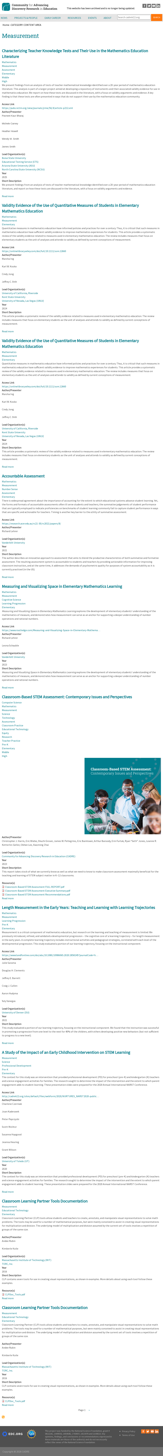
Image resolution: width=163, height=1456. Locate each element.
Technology (8, 717)
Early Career (53, 17)
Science (6, 714)
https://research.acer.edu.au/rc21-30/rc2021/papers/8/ (31, 523)
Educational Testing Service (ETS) (20, 161)
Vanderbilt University (13, 542)
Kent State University (13, 297)
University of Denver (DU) (15, 1012)
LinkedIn (158, 6)
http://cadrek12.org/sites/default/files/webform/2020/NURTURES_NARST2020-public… (50, 1096)
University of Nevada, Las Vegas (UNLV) (23, 300)
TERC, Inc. (7, 1263)
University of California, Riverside (20, 293)
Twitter (149, 6)
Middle (5, 77)
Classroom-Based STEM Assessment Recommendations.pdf (37, 894)
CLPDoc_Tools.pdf (15, 1294)
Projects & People (26, 17)
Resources (74, 17)
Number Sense (10, 489)
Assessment (8, 69)
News (4, 17)
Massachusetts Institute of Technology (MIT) (26, 1260)
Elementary (8, 73)
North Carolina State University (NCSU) (23, 169)
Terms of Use (128, 1435)
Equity (5, 733)
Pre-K (5, 744)
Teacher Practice (11, 740)
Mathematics (9, 62)
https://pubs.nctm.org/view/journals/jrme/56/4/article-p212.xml (37, 108)
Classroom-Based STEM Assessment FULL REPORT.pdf (34, 886)
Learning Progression (13, 603)
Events (92, 17)
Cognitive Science (11, 599)
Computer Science (12, 702)
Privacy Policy (128, 1431)
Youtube (154, 6)
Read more (8, 196)
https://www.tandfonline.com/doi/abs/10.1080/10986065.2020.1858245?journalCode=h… (50, 955)
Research (7, 736)
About (108, 17)
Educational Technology (15, 729)
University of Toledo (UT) (15, 1161)
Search (156, 17)
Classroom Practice (12, 725)
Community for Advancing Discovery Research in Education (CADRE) (38, 856)
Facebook (144, 6)
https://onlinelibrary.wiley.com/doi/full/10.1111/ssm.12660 (34, 251)
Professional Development (16, 1065)
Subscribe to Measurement (3, 1417)
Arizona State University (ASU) (18, 165)
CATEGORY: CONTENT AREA (26, 24)
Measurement (9, 66)
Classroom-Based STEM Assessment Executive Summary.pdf (37, 890)
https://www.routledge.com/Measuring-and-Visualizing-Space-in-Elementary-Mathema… (51, 630)
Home (6, 24)
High (4, 81)
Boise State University (14, 158)
